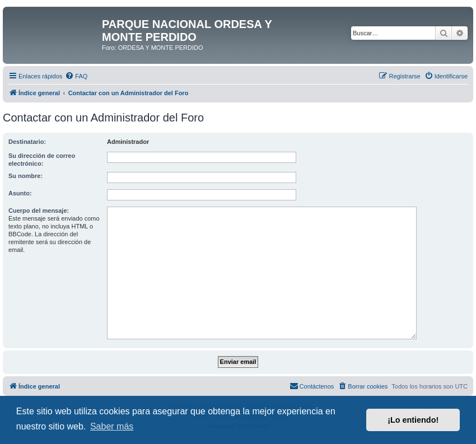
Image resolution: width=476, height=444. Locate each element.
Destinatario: (27, 141)
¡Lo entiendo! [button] (413, 419)
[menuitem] (76, 76)
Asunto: (20, 193)
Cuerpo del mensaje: (38, 210)
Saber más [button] (111, 426)
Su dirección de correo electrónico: (41, 159)
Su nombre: (25, 175)
